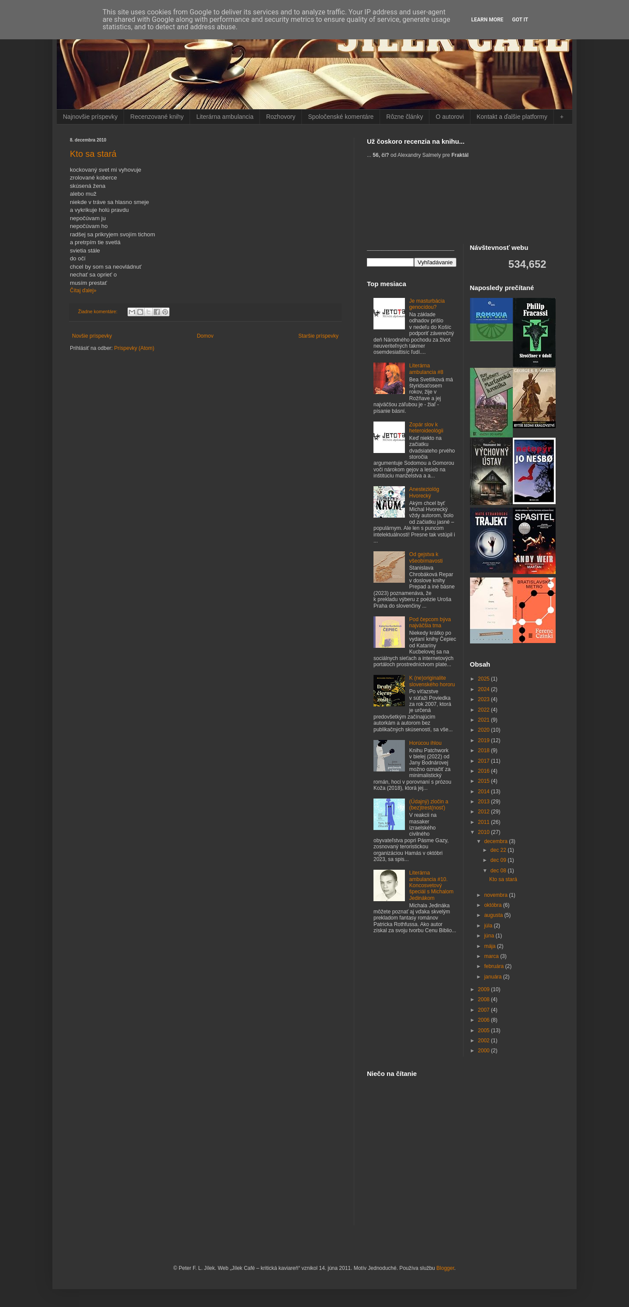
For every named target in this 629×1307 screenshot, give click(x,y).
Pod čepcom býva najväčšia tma (430, 622)
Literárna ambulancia (224, 116)
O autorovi (449, 116)
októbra (493, 905)
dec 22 (499, 850)
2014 (484, 791)
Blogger (445, 1268)
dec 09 (499, 860)
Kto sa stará (93, 154)
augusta (494, 915)
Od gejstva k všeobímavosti (426, 557)
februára (494, 966)
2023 (484, 699)
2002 (484, 1040)
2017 (484, 761)
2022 (484, 710)
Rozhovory (280, 116)
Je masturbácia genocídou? (427, 304)
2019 (484, 740)
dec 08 (499, 871)
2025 (484, 679)
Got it (520, 20)
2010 (484, 832)
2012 (484, 812)
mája (490, 946)
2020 (484, 730)
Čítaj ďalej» (83, 290)
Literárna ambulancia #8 (426, 369)
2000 (484, 1051)
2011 (484, 822)
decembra (496, 841)
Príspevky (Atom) (134, 348)
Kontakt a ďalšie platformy (512, 116)
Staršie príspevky (318, 336)
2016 (484, 771)
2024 (484, 689)
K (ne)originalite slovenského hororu (432, 681)
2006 (484, 1020)
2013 (484, 802)
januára (493, 977)
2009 (484, 989)
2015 (484, 781)
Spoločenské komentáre (340, 116)
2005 (484, 1030)
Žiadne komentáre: (98, 311)
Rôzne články (404, 116)
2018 (484, 750)
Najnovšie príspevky (90, 116)
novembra (496, 895)
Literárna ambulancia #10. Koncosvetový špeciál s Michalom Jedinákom (431, 885)
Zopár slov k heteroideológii (426, 428)
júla (489, 926)
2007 (484, 1010)
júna (489, 936)
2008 (484, 999)
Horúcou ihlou (425, 743)
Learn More (487, 20)
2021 (484, 720)
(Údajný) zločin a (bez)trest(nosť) (428, 805)
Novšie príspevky (92, 336)
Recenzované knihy (156, 116)
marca (492, 956)
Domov (205, 336)
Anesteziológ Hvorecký (424, 492)
